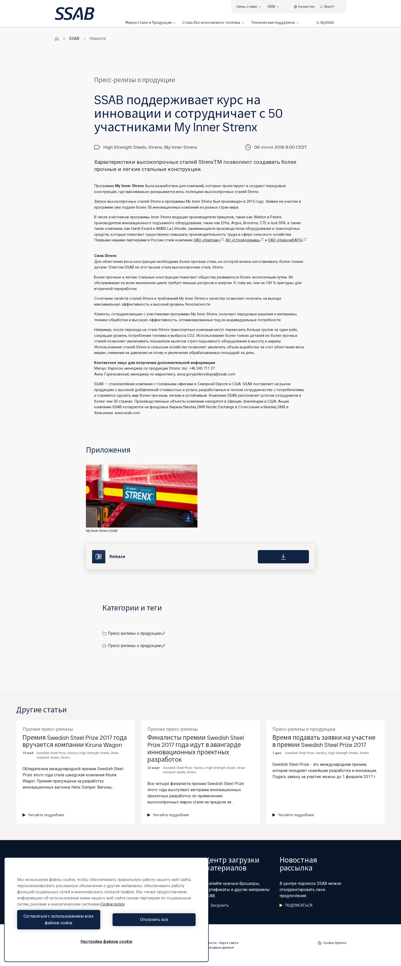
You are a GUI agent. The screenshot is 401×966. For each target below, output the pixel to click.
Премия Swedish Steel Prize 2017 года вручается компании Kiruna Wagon (75, 741)
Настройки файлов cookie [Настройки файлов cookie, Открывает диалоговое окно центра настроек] (106, 941)
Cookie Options (332, 943)
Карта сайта (228, 943)
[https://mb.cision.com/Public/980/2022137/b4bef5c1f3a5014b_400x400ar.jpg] (188, 518)
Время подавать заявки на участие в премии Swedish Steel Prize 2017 (323, 741)
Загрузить (217, 905)
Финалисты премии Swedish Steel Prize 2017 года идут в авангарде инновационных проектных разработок (195, 749)
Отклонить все (152, 919)
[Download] (283, 556)
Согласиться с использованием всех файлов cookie (61, 919)
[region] (106, 909)
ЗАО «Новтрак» (209, 240)
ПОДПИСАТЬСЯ (296, 905)
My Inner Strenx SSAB (101, 531)
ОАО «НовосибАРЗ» (287, 240)
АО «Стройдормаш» (245, 240)
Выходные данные (219, 947)
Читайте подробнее (43, 815)
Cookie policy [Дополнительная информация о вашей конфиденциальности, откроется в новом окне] (113, 904)
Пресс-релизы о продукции (136, 633)
